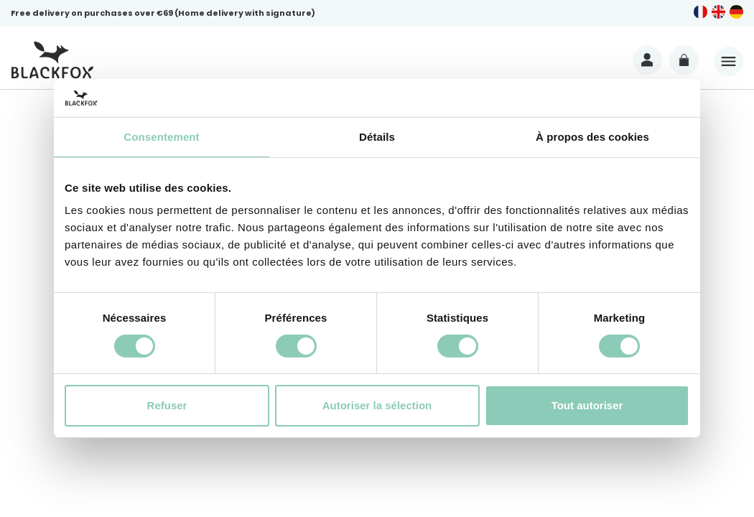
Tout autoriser (587, 405)
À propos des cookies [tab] (592, 136)
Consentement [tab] (161, 136)
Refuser (167, 405)
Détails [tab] (377, 136)
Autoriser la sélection (377, 405)
